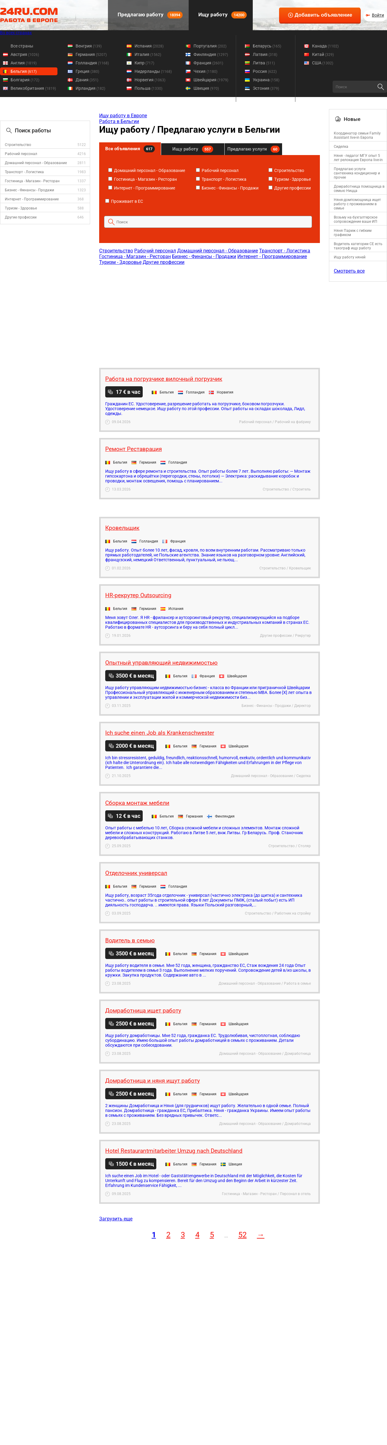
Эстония (266, 88)
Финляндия (211, 54)
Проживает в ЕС (124, 201)
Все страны (22, 46)
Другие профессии (21, 217)
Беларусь (267, 46)
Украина (266, 79)
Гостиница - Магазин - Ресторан (32, 181)
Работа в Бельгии (119, 121)
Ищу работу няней (350, 257)
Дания (87, 79)
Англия (24, 62)
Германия (91, 54)
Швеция (206, 88)
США (322, 62)
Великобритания (33, 88)
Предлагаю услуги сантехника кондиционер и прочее (357, 173)
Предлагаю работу (149, 14)
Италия (148, 54)
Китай (323, 54)
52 (242, 1234)
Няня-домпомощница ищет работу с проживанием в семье (357, 204)
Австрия (25, 54)
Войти (378, 15)
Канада (325, 46)
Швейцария (211, 79)
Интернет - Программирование (32, 199)
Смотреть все (349, 271)
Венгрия (89, 46)
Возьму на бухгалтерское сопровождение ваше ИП (355, 219)
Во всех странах (16, 32)
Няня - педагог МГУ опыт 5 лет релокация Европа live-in (358, 158)
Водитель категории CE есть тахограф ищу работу (358, 246)
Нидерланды (153, 71)
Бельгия (24, 71)
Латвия (265, 54)
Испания (149, 46)
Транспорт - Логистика (24, 172)
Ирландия (90, 88)
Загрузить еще (115, 1219)
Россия (265, 71)
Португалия (210, 46)
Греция (87, 71)
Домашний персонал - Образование (36, 163)
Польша (148, 88)
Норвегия (150, 79)
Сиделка (341, 146)
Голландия (92, 62)
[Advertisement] (209, 313)
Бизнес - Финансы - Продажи (29, 190)
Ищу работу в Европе (123, 115)
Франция (208, 62)
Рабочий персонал (21, 154)
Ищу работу (222, 14)
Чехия (205, 71)
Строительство (18, 145)
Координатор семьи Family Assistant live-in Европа (357, 135)
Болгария (25, 79)
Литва (264, 62)
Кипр (144, 62)
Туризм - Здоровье (21, 208)
